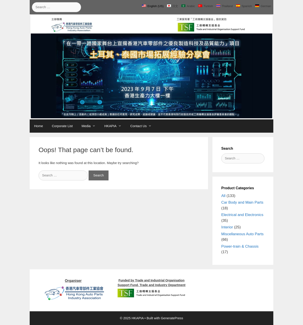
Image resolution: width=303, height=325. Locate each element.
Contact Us (143, 126)
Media (91, 126)
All (223, 196)
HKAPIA (115, 126)
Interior (227, 227)
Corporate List (62, 126)
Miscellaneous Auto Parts (242, 234)
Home (38, 126)
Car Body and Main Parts (242, 202)
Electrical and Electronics (242, 215)
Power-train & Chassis (239, 246)
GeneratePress (172, 318)
